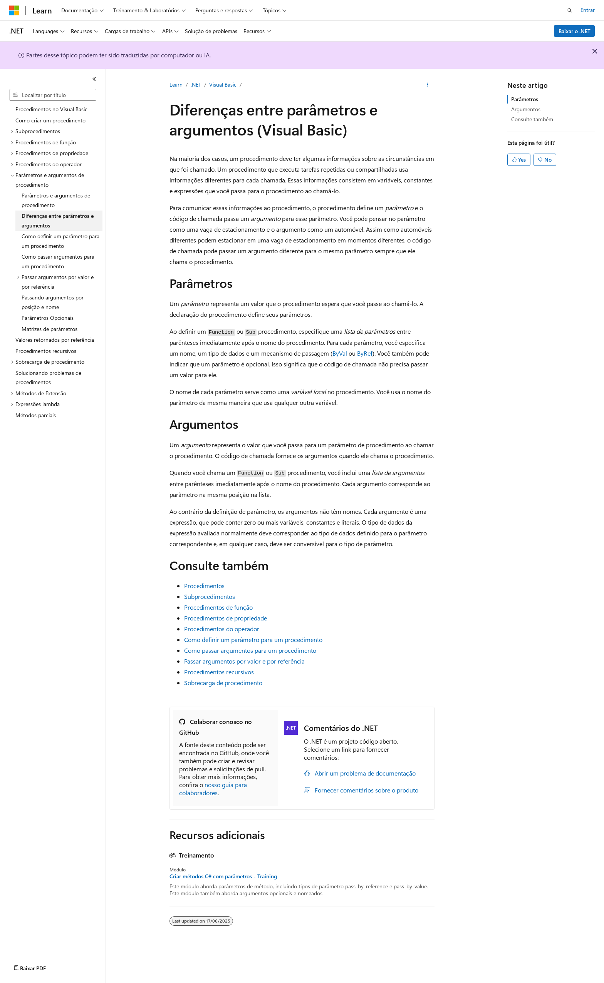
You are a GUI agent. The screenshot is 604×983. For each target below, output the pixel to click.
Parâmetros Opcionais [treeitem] (48, 317)
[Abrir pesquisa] (569, 10)
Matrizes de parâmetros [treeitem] (49, 329)
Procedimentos (204, 586)
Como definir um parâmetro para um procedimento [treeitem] (60, 240)
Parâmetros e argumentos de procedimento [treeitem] (56, 200)
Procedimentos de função (218, 607)
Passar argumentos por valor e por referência (244, 661)
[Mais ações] (428, 85)
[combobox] (52, 95)
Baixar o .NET (575, 31)
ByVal (339, 353)
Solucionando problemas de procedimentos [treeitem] (48, 377)
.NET (196, 84)
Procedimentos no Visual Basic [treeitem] (51, 109)
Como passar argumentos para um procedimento (250, 650)
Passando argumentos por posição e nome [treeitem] (53, 302)
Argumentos (525, 109)
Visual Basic (223, 84)
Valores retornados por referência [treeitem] (54, 339)
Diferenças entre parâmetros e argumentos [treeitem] (58, 220)
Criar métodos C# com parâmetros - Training (223, 876)
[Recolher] (94, 79)
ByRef (364, 353)
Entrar (588, 9)
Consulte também (532, 119)
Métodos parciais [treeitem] (35, 415)
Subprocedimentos (209, 596)
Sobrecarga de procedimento (223, 683)
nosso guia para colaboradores (213, 789)
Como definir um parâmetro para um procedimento (253, 639)
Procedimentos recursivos (219, 672)
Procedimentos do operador (221, 629)
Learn (176, 84)
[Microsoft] (14, 10)
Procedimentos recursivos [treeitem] (45, 350)
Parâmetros (524, 99)
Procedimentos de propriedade (225, 618)
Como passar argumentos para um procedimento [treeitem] (58, 261)
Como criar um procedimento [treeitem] (50, 120)
